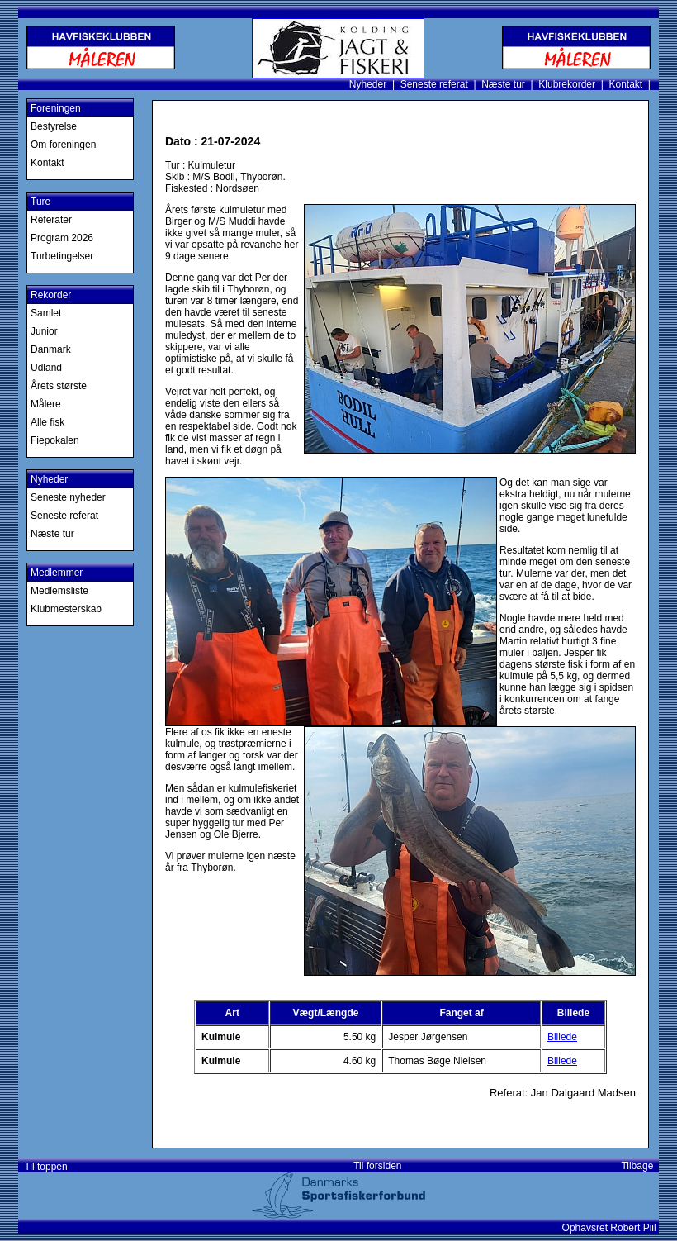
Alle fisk (47, 422)
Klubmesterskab (66, 609)
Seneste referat (434, 84)
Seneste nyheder (68, 497)
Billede (562, 1037)
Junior (44, 331)
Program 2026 (62, 238)
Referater (51, 220)
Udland (46, 367)
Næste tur (503, 84)
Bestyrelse (54, 126)
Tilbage (640, 1166)
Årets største (59, 386)
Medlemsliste (59, 591)
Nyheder (367, 84)
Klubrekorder (566, 84)
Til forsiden (377, 1166)
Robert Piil (634, 1228)
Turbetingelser (62, 256)
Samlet (46, 313)
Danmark (51, 349)
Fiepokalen (55, 440)
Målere (46, 404)
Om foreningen (63, 144)
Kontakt (625, 84)
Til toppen (43, 1166)
